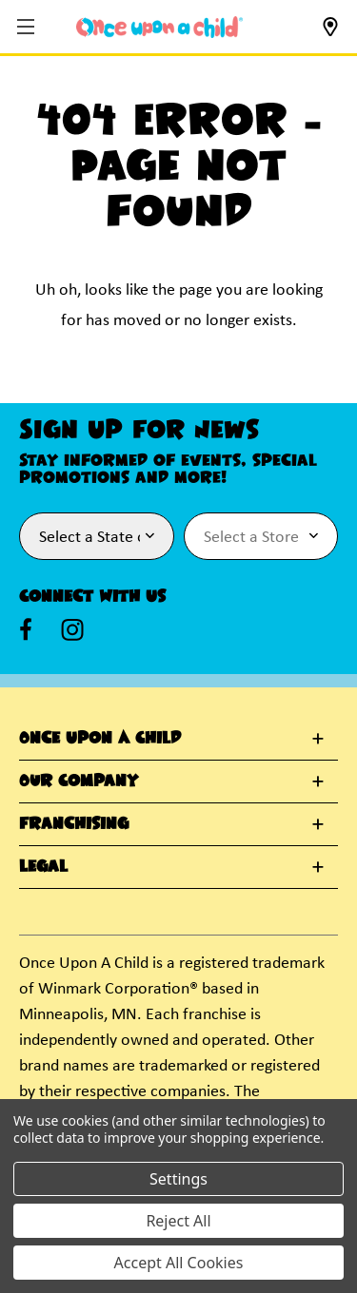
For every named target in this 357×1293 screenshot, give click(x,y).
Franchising (74, 824)
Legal (43, 867)
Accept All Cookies (179, 1262)
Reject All (178, 1220)
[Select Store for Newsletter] (261, 536)
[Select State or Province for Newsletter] (96, 536)
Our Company (78, 781)
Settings (178, 1178)
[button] (28, 28)
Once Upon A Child (100, 738)
